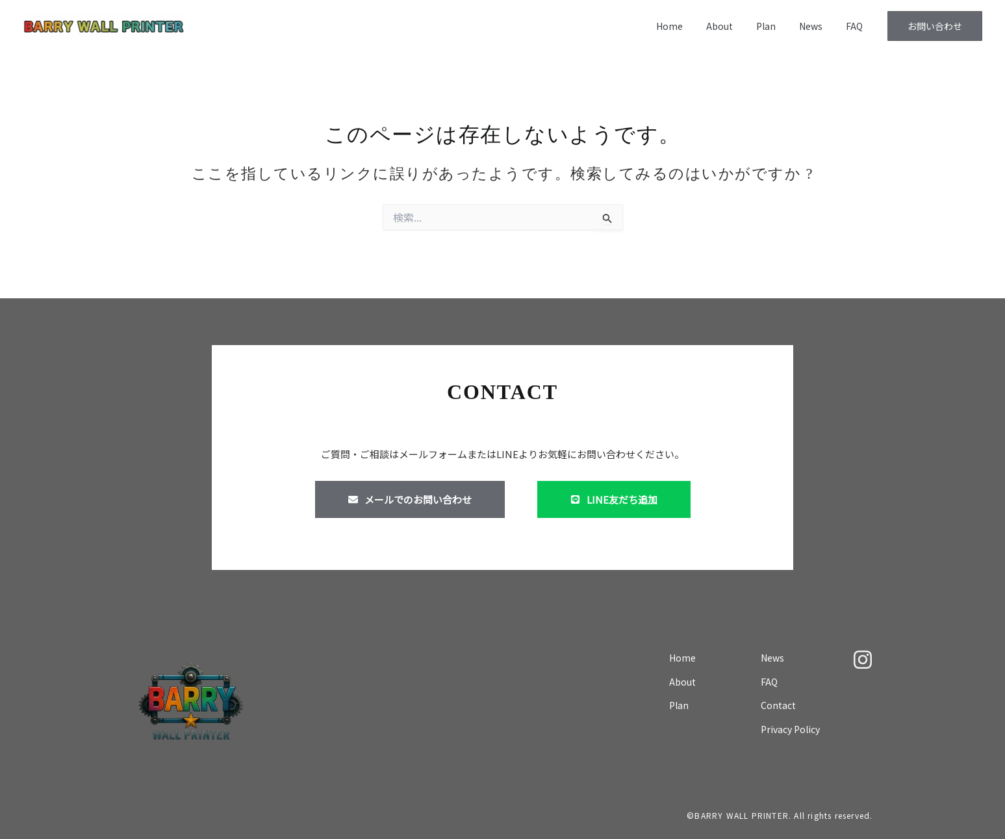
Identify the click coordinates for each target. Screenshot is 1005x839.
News (818, 25)
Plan (779, 25)
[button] (934, 26)
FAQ (856, 25)
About (737, 25)
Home (693, 25)
